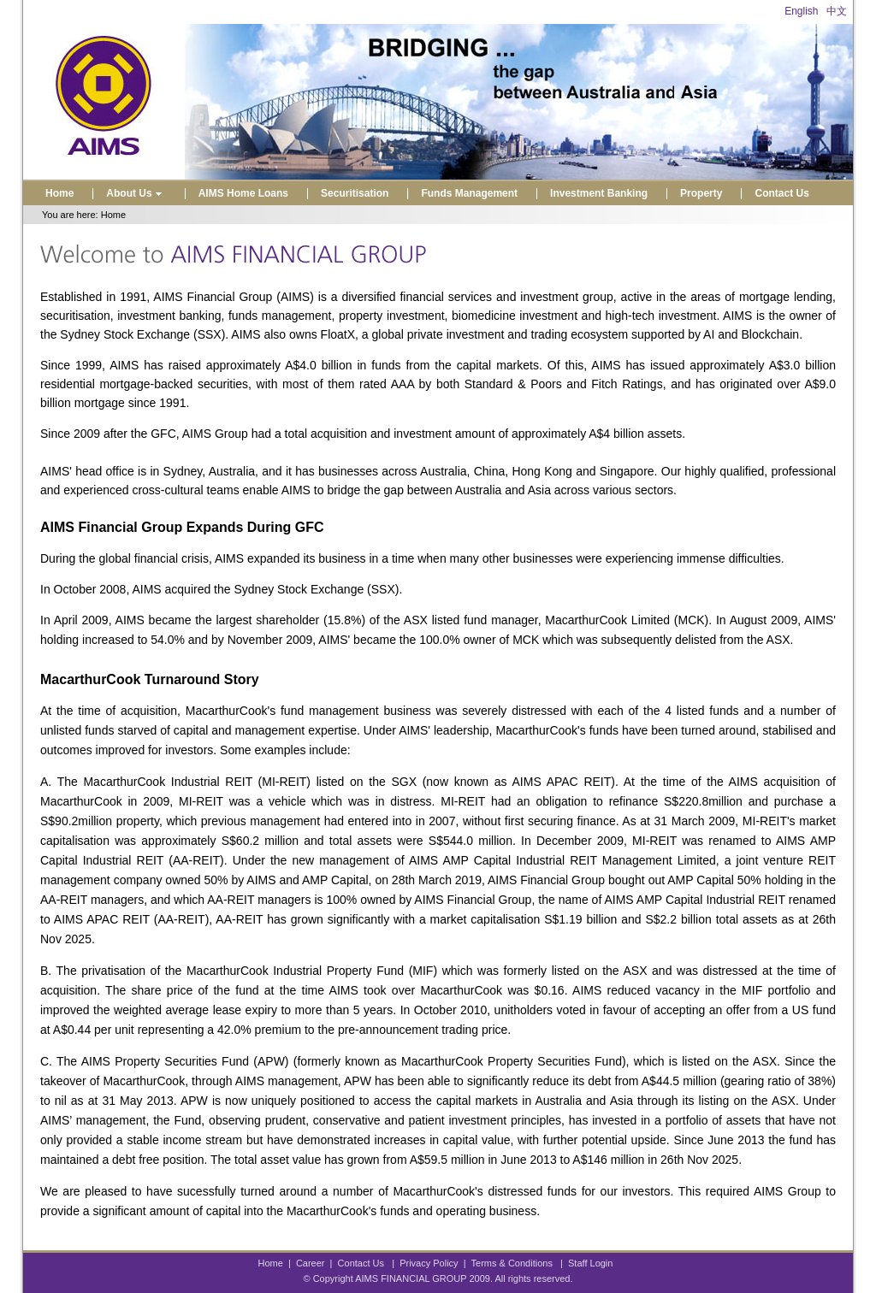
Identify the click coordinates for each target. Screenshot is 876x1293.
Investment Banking (599, 193)
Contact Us (781, 193)
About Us (135, 193)
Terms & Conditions (512, 1263)
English (801, 11)
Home (59, 193)
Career (310, 1263)
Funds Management (469, 193)
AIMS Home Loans (243, 193)
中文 (836, 11)
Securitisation (354, 193)
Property (701, 193)
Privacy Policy (429, 1263)
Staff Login (590, 1263)
